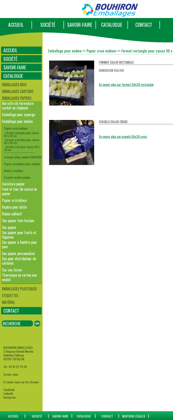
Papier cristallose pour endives (22, 163)
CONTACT (143, 24)
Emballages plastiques (19, 289)
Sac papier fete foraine (18, 220)
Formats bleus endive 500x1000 (22, 157)
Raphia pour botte (14, 207)
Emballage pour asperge (18, 114)
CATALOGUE (111, 24)
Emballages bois (14, 84)
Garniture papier (13, 184)
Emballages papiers (16, 98)
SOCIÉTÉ (47, 24)
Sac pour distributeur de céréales (19, 260)
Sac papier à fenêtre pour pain (19, 244)
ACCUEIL (16, 24)
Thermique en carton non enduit (19, 277)
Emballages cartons (17, 91)
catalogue (84, 416)
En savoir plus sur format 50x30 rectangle (126, 84)
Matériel (8, 302)
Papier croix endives (15, 128)
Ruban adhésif (12, 214)
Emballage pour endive (17, 121)
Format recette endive (17, 177)
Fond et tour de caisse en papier (19, 191)
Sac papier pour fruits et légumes (19, 234)
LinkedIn (8, 393)
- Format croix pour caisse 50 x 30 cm (21, 148)
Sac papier (9, 227)
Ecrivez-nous (10, 374)
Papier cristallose (14, 200)
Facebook (8, 389)
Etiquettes (10, 295)
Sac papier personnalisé (18, 253)
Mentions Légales (133, 416)
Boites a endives (13, 170)
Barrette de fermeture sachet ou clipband (18, 105)
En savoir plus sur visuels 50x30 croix (123, 136)
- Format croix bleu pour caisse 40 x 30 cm (21, 141)
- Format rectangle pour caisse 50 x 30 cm (21, 134)
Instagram (9, 397)
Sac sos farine (12, 270)
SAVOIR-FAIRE (79, 24)
